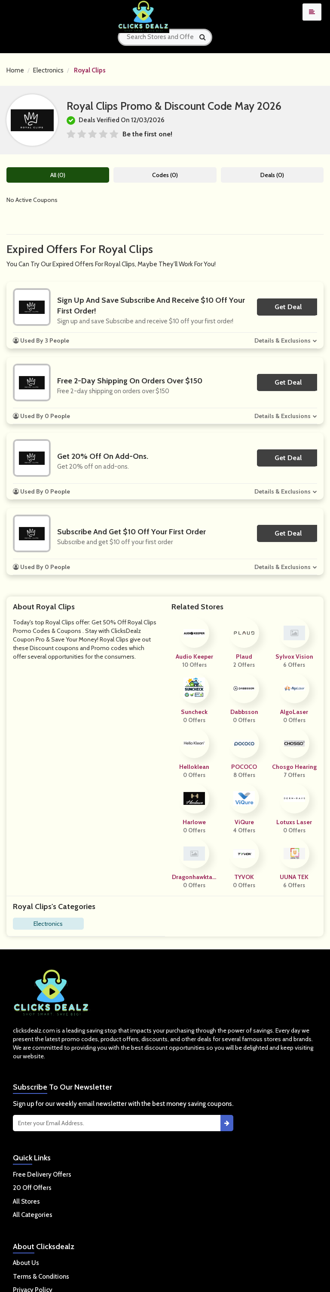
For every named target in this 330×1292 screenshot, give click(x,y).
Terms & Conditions (41, 1276)
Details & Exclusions (282, 340)
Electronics (48, 70)
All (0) (57, 175)
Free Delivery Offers (42, 1174)
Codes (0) (165, 175)
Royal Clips (90, 70)
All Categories (32, 1215)
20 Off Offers (32, 1188)
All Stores (26, 1201)
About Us (26, 1263)
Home (15, 70)
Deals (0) (272, 175)
